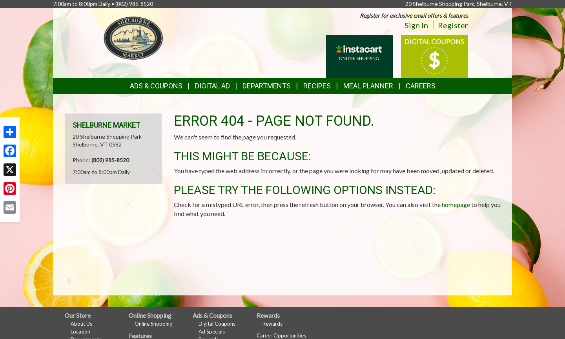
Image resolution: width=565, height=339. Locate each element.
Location (80, 331)
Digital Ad (212, 86)
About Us (81, 324)
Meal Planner (368, 86)
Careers (421, 86)
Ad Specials (212, 331)
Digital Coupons (217, 324)
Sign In (416, 25)
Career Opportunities (281, 335)
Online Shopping (153, 324)
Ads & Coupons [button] (156, 86)
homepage (456, 204)
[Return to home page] (133, 37)
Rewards (272, 324)
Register (453, 25)
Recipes (317, 86)
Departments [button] (266, 86)
